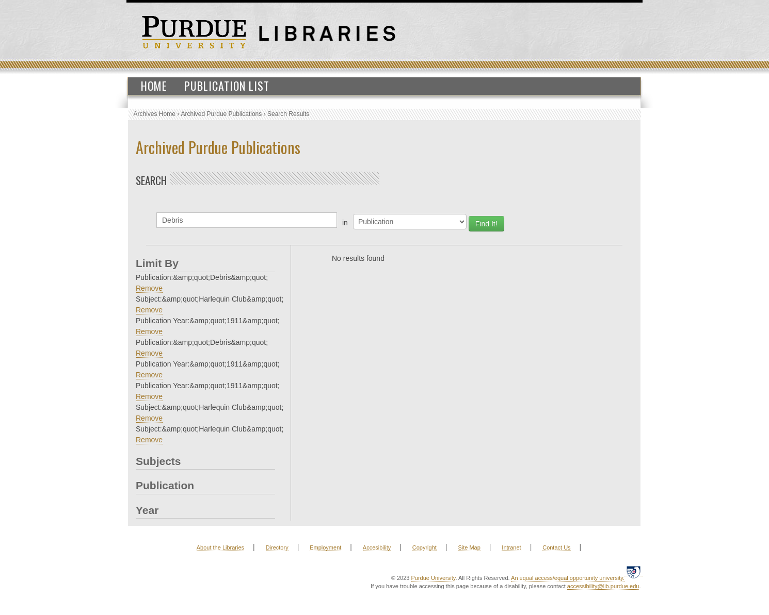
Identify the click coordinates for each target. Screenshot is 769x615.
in (345, 223)
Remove (149, 288)
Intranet (511, 547)
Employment (325, 547)
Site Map (469, 547)
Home (154, 85)
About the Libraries (220, 547)
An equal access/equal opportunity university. (567, 578)
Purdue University (433, 578)
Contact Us (556, 547)
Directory (277, 547)
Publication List (226, 85)
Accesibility (377, 547)
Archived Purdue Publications (221, 114)
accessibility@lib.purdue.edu (603, 586)
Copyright (424, 547)
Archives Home (154, 114)
